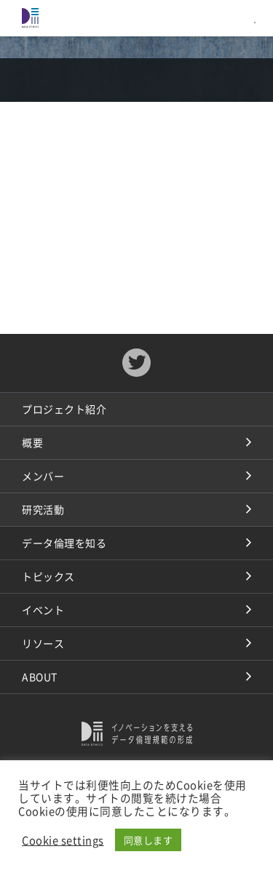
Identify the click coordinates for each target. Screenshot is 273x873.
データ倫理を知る (64, 542)
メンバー (43, 476)
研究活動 (43, 509)
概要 (32, 442)
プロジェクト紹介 (64, 409)
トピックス (48, 576)
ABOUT (40, 676)
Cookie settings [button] (63, 840)
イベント (43, 609)
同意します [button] (148, 840)
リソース (43, 643)
